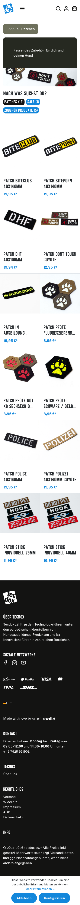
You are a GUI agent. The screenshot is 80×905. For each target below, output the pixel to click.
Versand (9, 796)
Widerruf (10, 801)
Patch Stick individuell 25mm (19, 550)
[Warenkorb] (73, 8)
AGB (6, 812)
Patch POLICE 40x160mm (15, 476)
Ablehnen (24, 898)
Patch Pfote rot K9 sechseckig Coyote (18, 403)
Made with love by (29, 718)
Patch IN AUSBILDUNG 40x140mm (14, 330)
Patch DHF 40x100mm (12, 256)
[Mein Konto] (66, 8)
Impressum (12, 807)
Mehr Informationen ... (40, 889)
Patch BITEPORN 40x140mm (58, 183)
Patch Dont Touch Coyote (60, 256)
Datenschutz (13, 817)
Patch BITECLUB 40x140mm (17, 183)
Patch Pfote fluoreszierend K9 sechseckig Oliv (58, 330)
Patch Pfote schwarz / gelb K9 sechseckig (58, 403)
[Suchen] (58, 8)
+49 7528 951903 (16, 751)
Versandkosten (62, 852)
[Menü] (23, 8)
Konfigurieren (54, 898)
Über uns (10, 774)
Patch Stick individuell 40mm (60, 550)
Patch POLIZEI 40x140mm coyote (60, 476)
